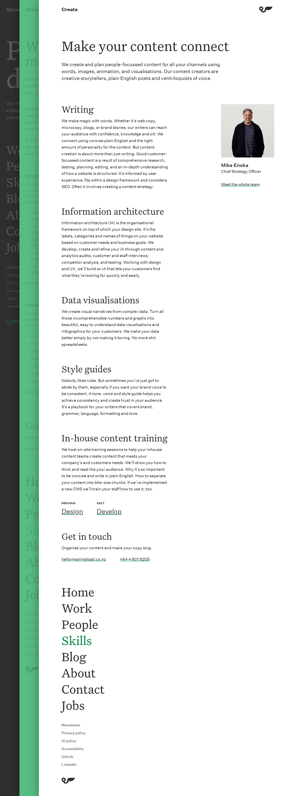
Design (72, 511)
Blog (74, 656)
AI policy (69, 741)
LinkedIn (69, 764)
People (80, 624)
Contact (83, 689)
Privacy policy (74, 733)
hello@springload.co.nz (84, 559)
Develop (109, 511)
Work (77, 608)
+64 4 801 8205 (135, 559)
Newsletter (71, 725)
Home (78, 591)
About (79, 672)
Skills (77, 640)
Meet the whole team (240, 184)
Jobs (73, 705)
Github (67, 757)
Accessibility (73, 749)
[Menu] (266, 10)
